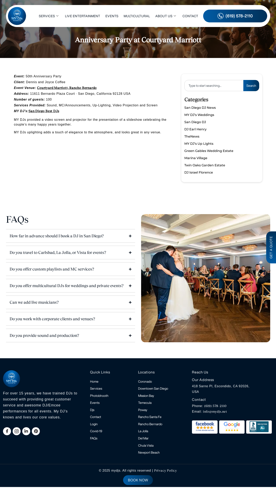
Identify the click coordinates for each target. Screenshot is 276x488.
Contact (190, 16)
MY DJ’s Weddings (199, 115)
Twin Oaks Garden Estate (204, 165)
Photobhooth (99, 395)
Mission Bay (146, 395)
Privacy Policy (165, 471)
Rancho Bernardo (150, 424)
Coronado (145, 381)
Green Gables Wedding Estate (208, 151)
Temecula (145, 403)
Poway (142, 410)
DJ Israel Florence (198, 172)
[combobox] (213, 85)
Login (94, 424)
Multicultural (137, 16)
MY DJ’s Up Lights (198, 144)
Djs (92, 410)
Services (49, 16)
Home (94, 381)
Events (111, 16)
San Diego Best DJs (44, 111)
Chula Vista (146, 446)
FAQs (93, 439)
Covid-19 (96, 431)
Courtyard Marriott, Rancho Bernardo (67, 88)
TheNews (191, 136)
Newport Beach (149, 453)
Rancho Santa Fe (150, 417)
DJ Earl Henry (195, 129)
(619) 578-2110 (215, 406)
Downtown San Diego (153, 388)
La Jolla (143, 431)
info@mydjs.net (215, 411)
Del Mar (143, 439)
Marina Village (195, 158)
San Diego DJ (195, 122)
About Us (165, 16)
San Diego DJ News (200, 108)
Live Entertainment (82, 16)
